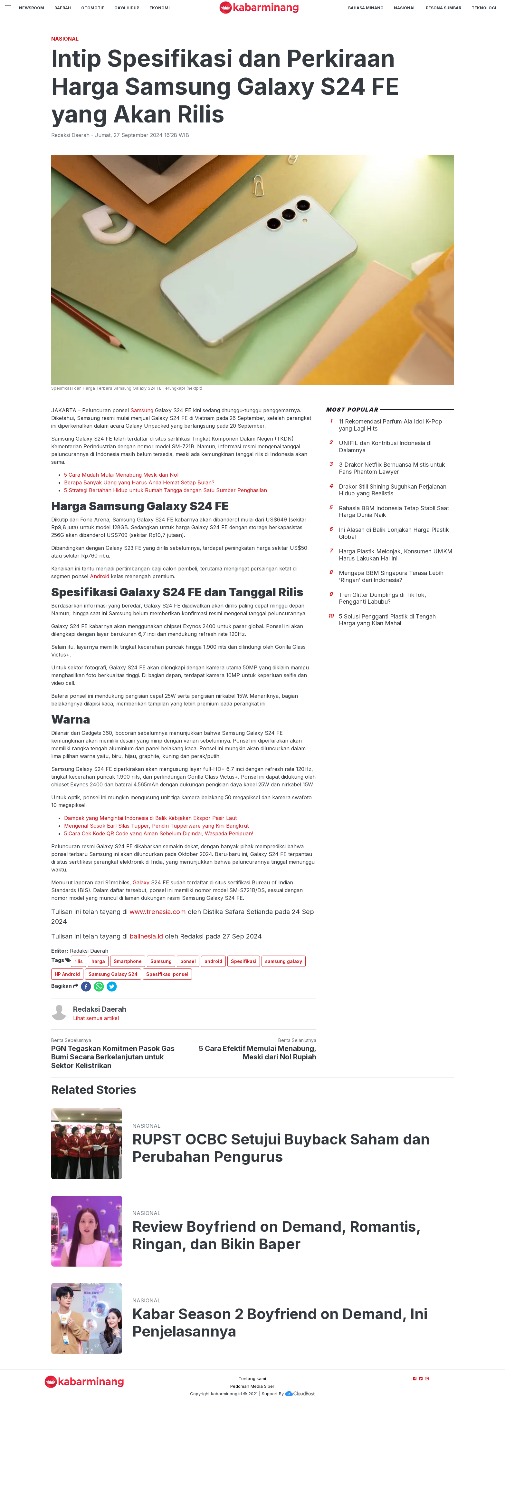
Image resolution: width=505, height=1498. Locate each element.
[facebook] (86, 1077)
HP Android (67, 1064)
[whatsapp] (99, 1077)
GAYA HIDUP (126, 7)
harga (98, 1051)
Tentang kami (252, 1468)
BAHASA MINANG (366, 7)
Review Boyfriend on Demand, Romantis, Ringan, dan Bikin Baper (276, 1325)
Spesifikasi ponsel (167, 1064)
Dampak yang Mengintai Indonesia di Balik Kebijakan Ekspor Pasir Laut (150, 908)
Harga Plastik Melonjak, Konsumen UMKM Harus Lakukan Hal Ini (396, 645)
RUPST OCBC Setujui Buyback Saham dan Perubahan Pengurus (281, 1238)
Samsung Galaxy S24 (113, 1064)
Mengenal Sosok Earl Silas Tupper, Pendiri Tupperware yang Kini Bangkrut (156, 916)
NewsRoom (31, 7)
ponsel (188, 1051)
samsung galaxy (283, 1051)
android (213, 1051)
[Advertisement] (252, 76)
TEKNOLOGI (484, 7)
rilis (78, 1051)
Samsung (141, 500)
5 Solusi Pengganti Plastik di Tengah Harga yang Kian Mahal (387, 710)
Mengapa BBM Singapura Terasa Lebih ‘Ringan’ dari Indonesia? (391, 667)
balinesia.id (146, 1026)
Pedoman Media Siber (252, 1476)
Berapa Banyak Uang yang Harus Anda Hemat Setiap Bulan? (139, 572)
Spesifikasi (243, 1051)
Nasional (404, 7)
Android (99, 666)
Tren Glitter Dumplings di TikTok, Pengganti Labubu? (382, 689)
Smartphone (128, 1051)
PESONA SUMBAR (443, 7)
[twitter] (112, 1077)
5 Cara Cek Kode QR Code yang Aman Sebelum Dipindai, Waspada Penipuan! (158, 923)
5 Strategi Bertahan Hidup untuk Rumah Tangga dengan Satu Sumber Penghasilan (165, 580)
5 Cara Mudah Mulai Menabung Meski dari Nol (121, 565)
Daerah (62, 7)
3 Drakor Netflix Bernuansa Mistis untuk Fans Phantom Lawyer (392, 558)
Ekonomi (159, 7)
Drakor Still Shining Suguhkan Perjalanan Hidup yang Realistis (392, 580)
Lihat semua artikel (96, 1108)
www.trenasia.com (157, 1002)
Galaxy (141, 972)
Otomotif (92, 7)
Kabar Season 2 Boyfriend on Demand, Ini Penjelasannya (279, 1413)
